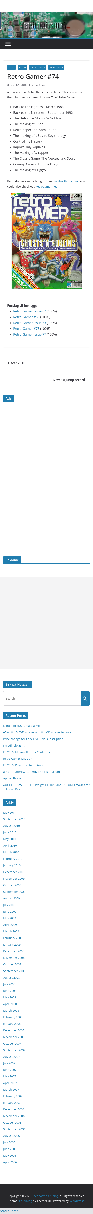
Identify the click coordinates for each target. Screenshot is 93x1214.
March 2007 (11, 1089)
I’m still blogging (14, 745)
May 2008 (9, 997)
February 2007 (12, 1096)
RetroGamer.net (46, 186)
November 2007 (14, 1037)
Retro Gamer (38, 67)
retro (22, 67)
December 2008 (13, 951)
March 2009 (11, 931)
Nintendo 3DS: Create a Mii (21, 726)
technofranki (38, 85)
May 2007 (9, 1076)
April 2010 (10, 845)
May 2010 (9, 839)
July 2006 (9, 1142)
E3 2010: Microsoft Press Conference (27, 752)
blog (11, 67)
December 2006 (13, 1109)
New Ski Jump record (71, 380)
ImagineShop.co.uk (65, 181)
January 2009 (12, 944)
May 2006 (9, 1155)
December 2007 (13, 1030)
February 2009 (12, 938)
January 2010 (12, 865)
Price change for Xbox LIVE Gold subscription (33, 739)
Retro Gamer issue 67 (29, 311)
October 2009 (12, 885)
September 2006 (14, 1129)
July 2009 (9, 905)
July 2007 (9, 1063)
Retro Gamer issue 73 (29, 323)
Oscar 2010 (14, 363)
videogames (56, 67)
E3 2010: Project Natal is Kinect (24, 765)
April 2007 (10, 1083)
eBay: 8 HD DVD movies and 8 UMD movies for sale (37, 732)
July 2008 (9, 984)
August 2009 (11, 898)
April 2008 (10, 1004)
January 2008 (12, 1024)
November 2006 (14, 1116)
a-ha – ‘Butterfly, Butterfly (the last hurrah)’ (31, 772)
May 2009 (9, 918)
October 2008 (12, 964)
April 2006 (10, 1162)
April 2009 (10, 925)
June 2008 (9, 991)
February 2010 (12, 859)
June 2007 (9, 1070)
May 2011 (9, 812)
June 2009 (9, 911)
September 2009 (14, 892)
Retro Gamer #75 (26, 328)
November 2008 (14, 958)
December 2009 (13, 872)
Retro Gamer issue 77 (29, 334)
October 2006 (12, 1122)
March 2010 (11, 852)
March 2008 (11, 1010)
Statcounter (9, 1211)
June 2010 (9, 832)
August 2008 (11, 977)
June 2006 (9, 1149)
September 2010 (14, 819)
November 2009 (14, 878)
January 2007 (12, 1103)
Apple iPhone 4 (13, 778)
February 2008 (12, 1017)
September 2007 (14, 1050)
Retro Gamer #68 (26, 317)
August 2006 (11, 1136)
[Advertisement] (46, 623)
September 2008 (14, 971)
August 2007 (11, 1057)
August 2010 (11, 826)
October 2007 (12, 1043)
